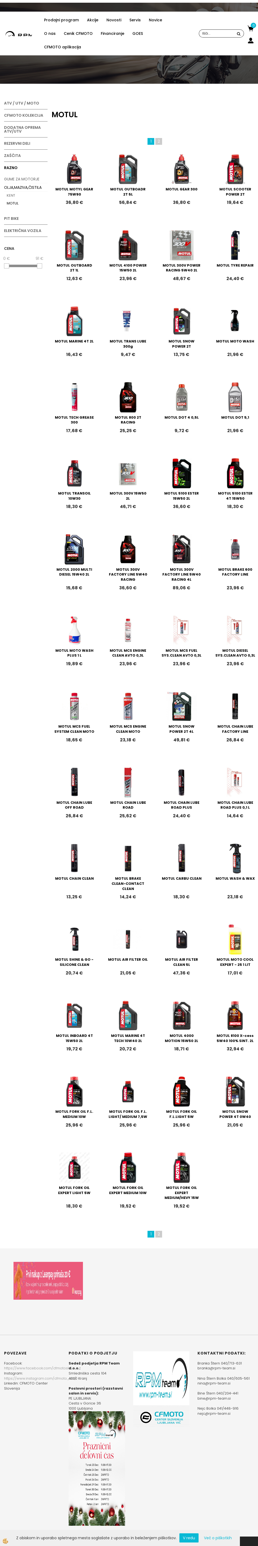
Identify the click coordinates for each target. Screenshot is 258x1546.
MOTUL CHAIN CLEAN (74, 878)
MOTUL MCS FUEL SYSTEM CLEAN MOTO (74, 729)
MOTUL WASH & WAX (235, 878)
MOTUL (12, 203)
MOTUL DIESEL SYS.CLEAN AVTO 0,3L (235, 653)
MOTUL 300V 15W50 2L (128, 496)
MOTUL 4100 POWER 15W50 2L (128, 268)
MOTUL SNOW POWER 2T (182, 344)
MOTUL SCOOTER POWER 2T (235, 192)
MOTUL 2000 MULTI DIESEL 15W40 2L (74, 572)
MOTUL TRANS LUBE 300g (128, 344)
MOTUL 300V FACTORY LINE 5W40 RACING (128, 574)
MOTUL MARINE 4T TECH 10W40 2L (128, 1038)
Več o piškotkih (218, 1538)
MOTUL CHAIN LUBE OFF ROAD (74, 805)
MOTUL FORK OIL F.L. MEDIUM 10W (74, 1114)
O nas (50, 33)
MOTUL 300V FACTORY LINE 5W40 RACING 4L (181, 574)
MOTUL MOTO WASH (235, 341)
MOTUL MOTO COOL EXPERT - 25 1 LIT (235, 962)
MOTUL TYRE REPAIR (235, 265)
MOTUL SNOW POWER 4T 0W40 (235, 1114)
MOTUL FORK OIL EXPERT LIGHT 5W (74, 1190)
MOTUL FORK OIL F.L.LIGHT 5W (181, 1114)
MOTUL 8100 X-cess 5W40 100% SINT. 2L (235, 1038)
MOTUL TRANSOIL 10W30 (74, 496)
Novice (155, 20)
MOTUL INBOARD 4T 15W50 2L (74, 1038)
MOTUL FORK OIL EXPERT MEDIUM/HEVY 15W (182, 1192)
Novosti (113, 20)
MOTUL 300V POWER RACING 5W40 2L (181, 268)
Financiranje (112, 33)
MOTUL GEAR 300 (181, 189)
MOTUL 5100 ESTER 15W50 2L (181, 496)
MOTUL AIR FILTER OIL (128, 959)
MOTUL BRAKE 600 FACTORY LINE (235, 572)
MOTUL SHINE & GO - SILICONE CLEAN (74, 962)
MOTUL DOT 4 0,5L (182, 417)
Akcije (92, 20)
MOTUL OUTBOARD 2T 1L (74, 268)
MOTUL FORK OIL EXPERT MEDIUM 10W (128, 1190)
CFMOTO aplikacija (62, 47)
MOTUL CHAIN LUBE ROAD (128, 805)
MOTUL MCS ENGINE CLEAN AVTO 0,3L (128, 653)
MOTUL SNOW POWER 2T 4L (182, 729)
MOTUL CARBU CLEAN (182, 878)
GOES (137, 33)
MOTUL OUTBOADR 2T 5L (128, 192)
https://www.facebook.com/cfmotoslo (37, 1368)
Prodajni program (61, 20)
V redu (189, 1538)
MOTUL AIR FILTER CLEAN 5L (181, 962)
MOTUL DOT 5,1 (235, 417)
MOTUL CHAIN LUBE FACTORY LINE (235, 729)
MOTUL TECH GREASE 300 (74, 420)
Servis (135, 20)
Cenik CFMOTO (78, 33)
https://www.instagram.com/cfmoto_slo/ (40, 1378)
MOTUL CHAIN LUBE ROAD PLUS (181, 805)
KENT (11, 195)
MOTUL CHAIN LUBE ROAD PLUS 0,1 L (235, 805)
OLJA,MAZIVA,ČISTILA (23, 187)
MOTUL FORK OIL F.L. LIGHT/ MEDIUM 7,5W (128, 1114)
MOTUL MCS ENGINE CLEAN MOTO (128, 729)
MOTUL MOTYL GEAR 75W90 (74, 192)
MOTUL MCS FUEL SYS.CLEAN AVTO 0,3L (182, 653)
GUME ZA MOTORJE (21, 179)
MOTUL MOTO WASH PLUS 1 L (74, 653)
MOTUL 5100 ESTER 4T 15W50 (235, 496)
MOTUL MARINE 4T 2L (74, 341)
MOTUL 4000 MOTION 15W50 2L (181, 1038)
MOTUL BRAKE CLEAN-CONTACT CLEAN (128, 883)
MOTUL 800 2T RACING (128, 420)
